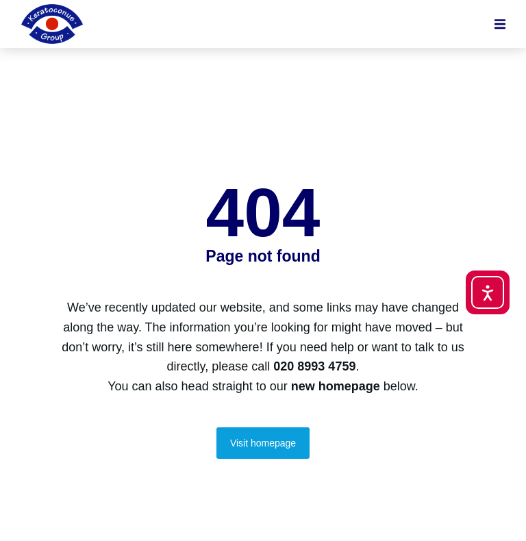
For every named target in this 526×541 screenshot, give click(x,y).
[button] (499, 24)
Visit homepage (263, 443)
